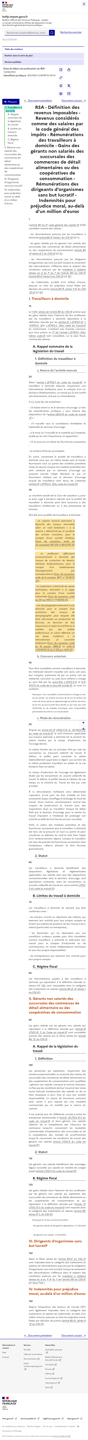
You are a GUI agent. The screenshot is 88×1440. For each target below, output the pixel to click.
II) (61, 253)
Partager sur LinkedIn (61, 94)
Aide (4, 1352)
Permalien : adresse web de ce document (61, 78)
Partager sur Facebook (61, 86)
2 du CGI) (47, 253)
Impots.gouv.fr (51, 1383)
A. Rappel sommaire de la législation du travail (15, 119)
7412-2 (36, 325)
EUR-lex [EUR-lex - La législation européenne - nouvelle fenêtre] (48, 1373)
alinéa (35, 253)
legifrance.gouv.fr (52, 1418)
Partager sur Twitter (69, 86)
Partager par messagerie (69, 94)
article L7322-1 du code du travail (55, 1171)
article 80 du (37, 225)
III (69, 276)
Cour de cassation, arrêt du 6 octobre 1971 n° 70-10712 (55, 575)
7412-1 (77, 322)
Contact (5, 1357)
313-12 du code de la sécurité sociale (49, 685)
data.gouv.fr (73, 1418)
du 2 (52, 650)
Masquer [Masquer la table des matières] (12, 101)
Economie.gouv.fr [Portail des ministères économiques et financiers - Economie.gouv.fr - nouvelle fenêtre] (52, 1378)
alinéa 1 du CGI (61, 237)
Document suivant (72, 100)
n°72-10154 (41, 650)
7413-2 (54, 325)
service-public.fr (29, 1418)
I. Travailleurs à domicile (14, 109)
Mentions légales (34, 1426)
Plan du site (48, 1426)
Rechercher (52, 33)
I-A (42, 985)
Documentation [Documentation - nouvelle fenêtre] (30, 1359)
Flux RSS (27, 1349)
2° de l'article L (61, 332)
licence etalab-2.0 (60, 1436)
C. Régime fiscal (13, 141)
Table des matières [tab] (14, 49)
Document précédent (39, 100)
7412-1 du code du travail (64, 382)
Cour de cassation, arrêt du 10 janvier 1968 (55, 644)
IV (41, 292)
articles (62, 322)
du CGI (36, 1324)
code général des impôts (62, 225)
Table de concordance (33, 1354)
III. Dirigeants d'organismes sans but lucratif (13, 182)
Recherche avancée (70, 32)
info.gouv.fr (8, 1418)
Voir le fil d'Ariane (9, 39)
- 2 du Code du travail (51, 1032)
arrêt (69, 646)
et (69, 730)
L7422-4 (60, 730)
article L (41, 382)
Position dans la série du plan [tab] (19, 55)
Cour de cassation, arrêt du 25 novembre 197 (55, 543)
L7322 (32, 1032)
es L (63, 682)
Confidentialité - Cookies (64, 1426)
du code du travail (72, 325)
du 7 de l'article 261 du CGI (67, 1279)
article (33, 484)
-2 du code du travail (50, 1207)
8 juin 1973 (63, 650)
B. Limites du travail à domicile (14, 132)
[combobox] (27, 33)
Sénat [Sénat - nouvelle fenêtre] (47, 1387)
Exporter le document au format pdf (61, 70)
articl (55, 682)
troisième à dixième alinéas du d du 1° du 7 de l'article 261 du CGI (57, 271)
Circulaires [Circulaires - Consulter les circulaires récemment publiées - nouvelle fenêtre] (49, 1364)
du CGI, (78, 1259)
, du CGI (40, 1039)
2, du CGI (44, 1214)
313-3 (71, 682)
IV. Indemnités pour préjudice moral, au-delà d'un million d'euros (12, 196)
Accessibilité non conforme (13, 1426)
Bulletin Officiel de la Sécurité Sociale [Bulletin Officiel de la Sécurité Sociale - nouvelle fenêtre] (53, 1358)
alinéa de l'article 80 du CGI (53, 312)
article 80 (45, 237)
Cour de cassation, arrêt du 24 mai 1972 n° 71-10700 (55, 598)
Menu (84, 4)
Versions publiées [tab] (13, 62)
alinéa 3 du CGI (51, 276)
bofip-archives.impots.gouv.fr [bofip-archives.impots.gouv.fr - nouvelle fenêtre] (33, 1365)
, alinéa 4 (69, 289)
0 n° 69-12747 (64, 544)
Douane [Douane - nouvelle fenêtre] (48, 1369)
